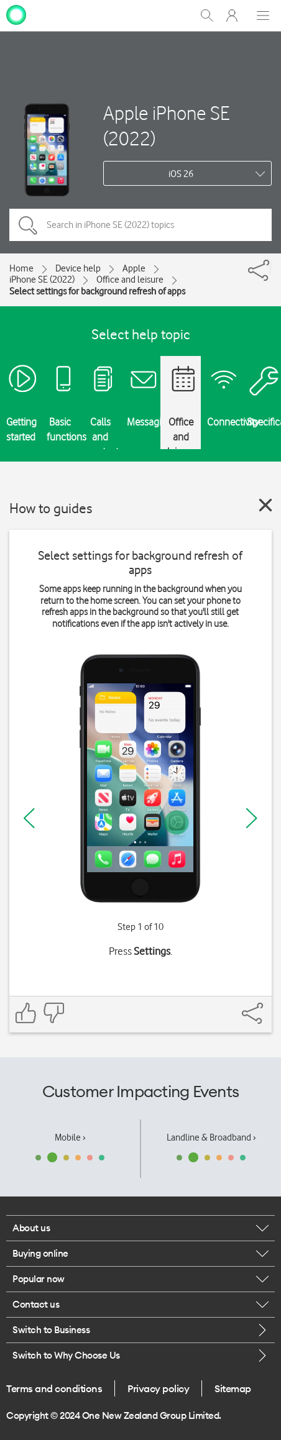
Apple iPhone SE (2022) (166, 125)
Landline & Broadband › (211, 1137)
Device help (78, 268)
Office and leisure (130, 279)
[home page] (16, 14)
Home (21, 268)
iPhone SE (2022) (42, 279)
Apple (133, 268)
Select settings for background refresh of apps (97, 291)
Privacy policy (158, 1388)
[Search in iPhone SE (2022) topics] (140, 225)
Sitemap (232, 1388)
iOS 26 (180, 174)
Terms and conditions (54, 1388)
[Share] (270, 267)
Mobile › (70, 1137)
